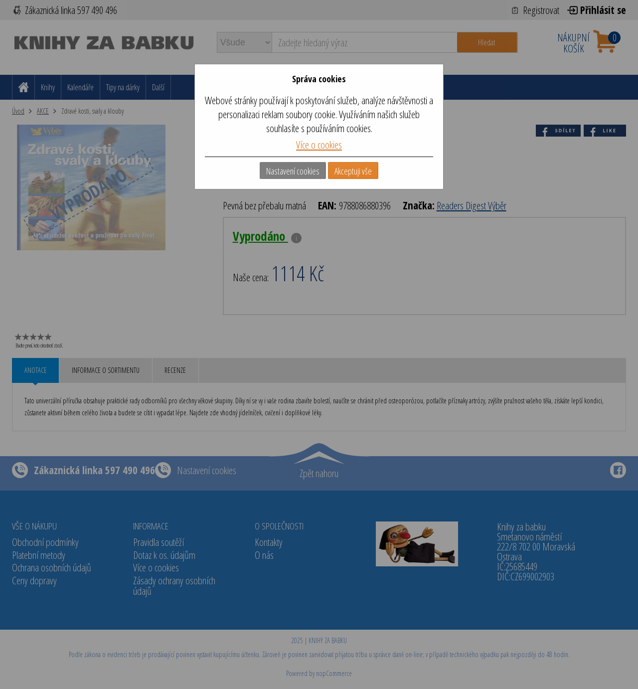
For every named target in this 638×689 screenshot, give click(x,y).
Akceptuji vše (353, 171)
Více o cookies (319, 145)
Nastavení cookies (292, 171)
